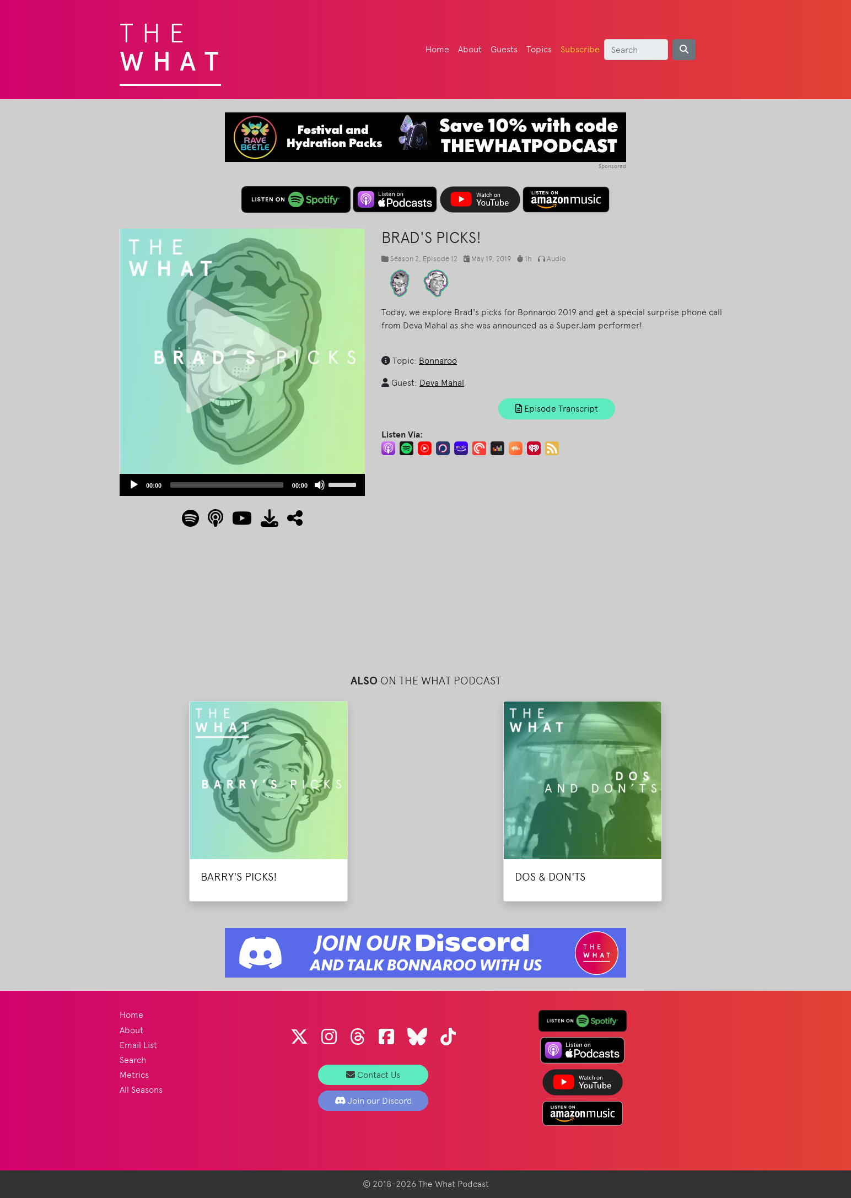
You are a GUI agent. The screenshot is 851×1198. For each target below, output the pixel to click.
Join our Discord (373, 1101)
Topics (539, 49)
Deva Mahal (441, 382)
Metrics (134, 1075)
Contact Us (373, 1075)
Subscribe (580, 49)
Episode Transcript (556, 408)
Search (133, 1060)
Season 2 (404, 259)
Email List (138, 1045)
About (470, 49)
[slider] (226, 485)
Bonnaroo (438, 360)
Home (437, 49)
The (173, 44)
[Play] (133, 484)
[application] (242, 485)
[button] (290, 521)
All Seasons (141, 1089)
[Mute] (319, 484)
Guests (504, 49)
